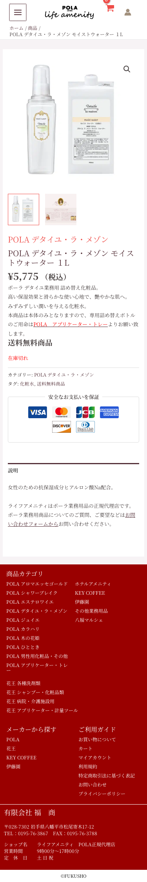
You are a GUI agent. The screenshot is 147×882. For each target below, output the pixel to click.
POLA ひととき (23, 646)
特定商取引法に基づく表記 (106, 775)
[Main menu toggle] (17, 12)
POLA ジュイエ (23, 619)
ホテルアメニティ (93, 583)
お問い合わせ (92, 784)
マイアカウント (94, 757)
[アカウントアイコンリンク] (127, 12)
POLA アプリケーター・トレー (37, 667)
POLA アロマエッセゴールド (37, 583)
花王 (11, 748)
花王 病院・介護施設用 (30, 701)
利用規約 (87, 766)
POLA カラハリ (23, 628)
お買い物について (97, 739)
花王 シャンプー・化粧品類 (35, 692)
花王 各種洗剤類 (23, 683)
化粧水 (27, 383)
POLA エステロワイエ (30, 601)
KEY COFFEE (90, 592)
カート (85, 748)
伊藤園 (82, 601)
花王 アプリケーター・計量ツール (42, 710)
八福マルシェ (89, 619)
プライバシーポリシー (101, 793)
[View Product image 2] (60, 209)
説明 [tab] (13, 470)
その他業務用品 (91, 610)
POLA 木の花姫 (23, 637)
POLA (13, 739)
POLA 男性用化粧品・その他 (37, 655)
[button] (127, 69)
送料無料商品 (51, 383)
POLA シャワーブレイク (32, 592)
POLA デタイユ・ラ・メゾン (58, 239)
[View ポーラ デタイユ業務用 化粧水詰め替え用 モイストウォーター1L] (23, 209)
